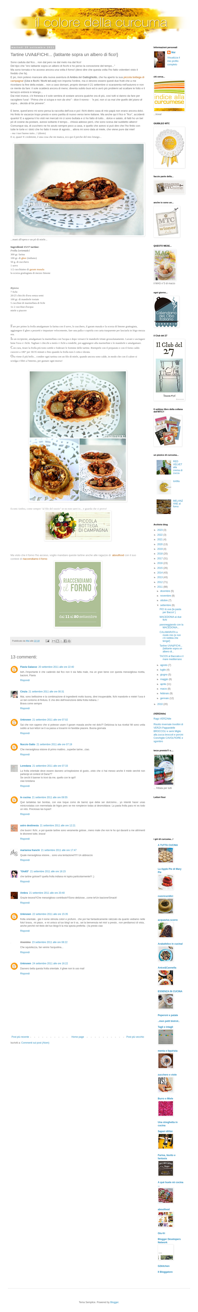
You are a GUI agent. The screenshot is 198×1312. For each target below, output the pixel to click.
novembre (166, 595)
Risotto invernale (163, 724)
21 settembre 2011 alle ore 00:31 (46, 691)
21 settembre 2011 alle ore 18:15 (48, 871)
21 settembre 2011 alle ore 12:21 (57, 825)
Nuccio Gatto (27, 744)
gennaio (165, 698)
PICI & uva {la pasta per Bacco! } (170, 611)
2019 (160, 549)
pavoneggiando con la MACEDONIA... (171, 626)
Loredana (25, 765)
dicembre (165, 591)
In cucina (25, 797)
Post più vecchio (135, 1036)
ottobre (164, 600)
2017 (160, 558)
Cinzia (23, 691)
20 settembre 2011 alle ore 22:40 (56, 667)
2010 (160, 704)
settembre (166, 605)
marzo (164, 688)
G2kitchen (164, 1266)
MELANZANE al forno (178, 503)
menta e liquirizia (167, 1050)
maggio (164, 679)
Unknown (25, 719)
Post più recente (20, 1036)
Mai (173, 52)
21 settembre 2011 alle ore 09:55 (49, 797)
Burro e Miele (165, 1098)
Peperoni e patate (168, 1015)
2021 (160, 539)
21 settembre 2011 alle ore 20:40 (47, 892)
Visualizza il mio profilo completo (173, 61)
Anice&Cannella (167, 967)
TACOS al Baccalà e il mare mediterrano (171, 657)
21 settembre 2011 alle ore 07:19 (54, 744)
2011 (160, 586)
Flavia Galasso (28, 667)
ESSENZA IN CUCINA (170, 991)
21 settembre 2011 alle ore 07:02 (50, 719)
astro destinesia (29, 825)
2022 (160, 534)
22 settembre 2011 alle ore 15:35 (50, 914)
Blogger (114, 1302)
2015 (160, 568)
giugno (164, 674)
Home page (78, 1036)
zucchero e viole (167, 1074)
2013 (160, 577)
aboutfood (164, 1209)
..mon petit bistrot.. (169, 1021)
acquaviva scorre (168, 920)
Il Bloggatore (165, 1272)
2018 (160, 553)
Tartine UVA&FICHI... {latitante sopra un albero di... (171, 648)
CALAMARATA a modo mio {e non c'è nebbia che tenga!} (170, 636)
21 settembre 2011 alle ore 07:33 (50, 765)
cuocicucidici (165, 896)
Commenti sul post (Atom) (35, 1042)
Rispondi (25, 680)
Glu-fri (161, 1233)
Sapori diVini (165, 1131)
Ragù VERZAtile (162, 718)
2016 (160, 563)
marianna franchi (30, 850)
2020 (160, 544)
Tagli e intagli (165, 1027)
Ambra (24, 892)
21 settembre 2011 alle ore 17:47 (59, 850)
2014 (160, 572)
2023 (160, 530)
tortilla (176, 481)
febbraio (165, 693)
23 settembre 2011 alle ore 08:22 (49, 942)
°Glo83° (24, 871)
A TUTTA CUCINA (168, 845)
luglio (163, 669)
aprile (163, 684)
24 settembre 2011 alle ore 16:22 (50, 963)
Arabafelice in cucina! (170, 943)
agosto (164, 665)
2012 (160, 582)
